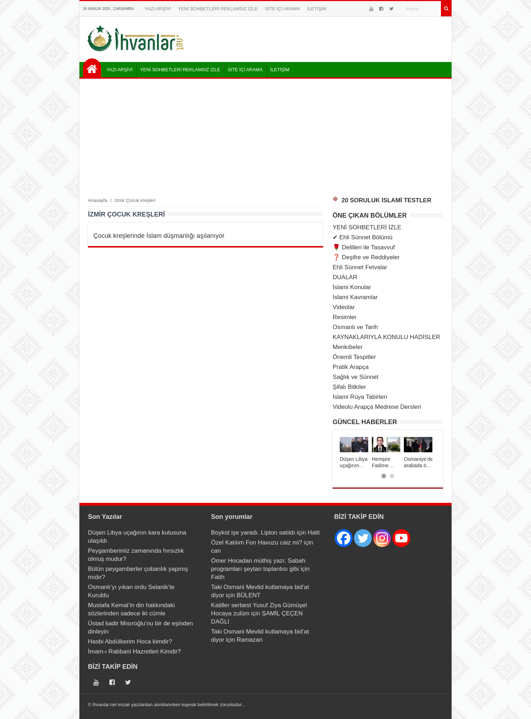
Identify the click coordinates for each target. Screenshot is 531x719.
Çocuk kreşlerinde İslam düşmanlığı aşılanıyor (158, 235)
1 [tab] (383, 476)
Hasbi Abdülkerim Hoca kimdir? (130, 641)
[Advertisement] (265, 137)
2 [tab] (392, 476)
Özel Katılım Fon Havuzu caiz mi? (256, 542)
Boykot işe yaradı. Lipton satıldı (253, 532)
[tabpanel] (354, 453)
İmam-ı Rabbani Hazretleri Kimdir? (134, 651)
